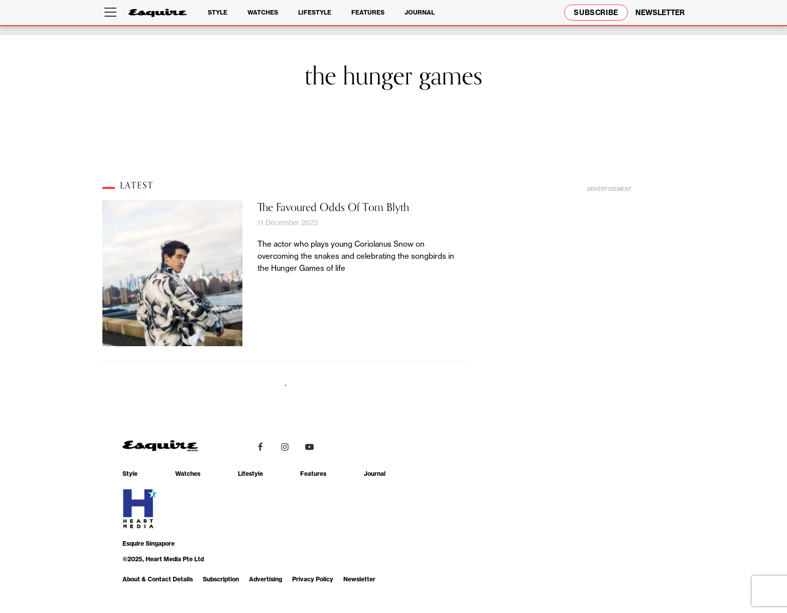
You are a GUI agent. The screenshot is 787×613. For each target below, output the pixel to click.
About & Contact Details (157, 579)
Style (217, 12)
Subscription (221, 579)
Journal (420, 12)
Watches (262, 12)
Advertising (265, 579)
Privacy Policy (312, 579)
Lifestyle (314, 12)
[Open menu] (112, 13)
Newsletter (359, 579)
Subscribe (596, 12)
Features (367, 12)
